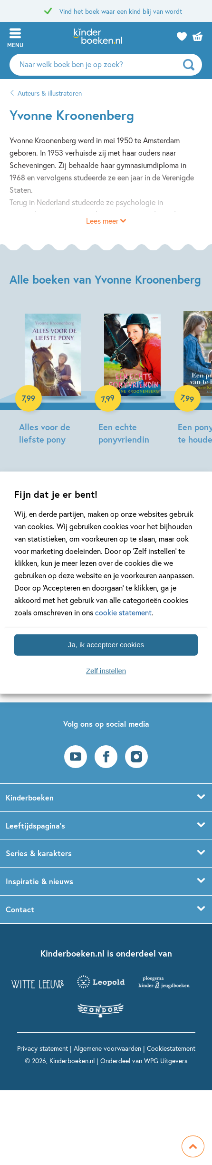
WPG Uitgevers (165, 1060)
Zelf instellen (106, 671)
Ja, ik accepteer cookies (106, 645)
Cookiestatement (171, 1048)
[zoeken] (191, 65)
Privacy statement (42, 1048)
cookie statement (123, 612)
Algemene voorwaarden (107, 1048)
